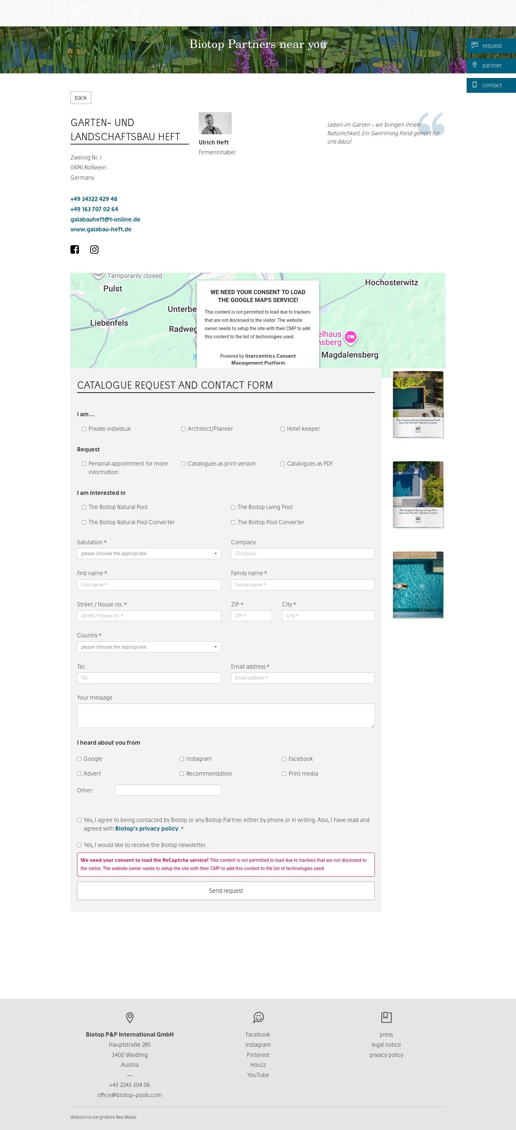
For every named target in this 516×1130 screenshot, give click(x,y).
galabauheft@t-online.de (105, 219)
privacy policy (386, 1054)
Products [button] (254, 16)
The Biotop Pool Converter (267, 522)
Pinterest (258, 1054)
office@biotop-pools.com (129, 1094)
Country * (89, 635)
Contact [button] (371, 16)
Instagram (196, 758)
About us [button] (294, 16)
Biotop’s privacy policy (146, 828)
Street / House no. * (102, 604)
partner (487, 65)
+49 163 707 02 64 (94, 209)
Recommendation (206, 773)
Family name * (249, 573)
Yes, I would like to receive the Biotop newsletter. (142, 844)
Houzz (258, 1064)
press (386, 1034)
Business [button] (333, 16)
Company (243, 542)
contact (487, 85)
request (487, 45)
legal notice (386, 1044)
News (402, 16)
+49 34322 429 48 (93, 198)
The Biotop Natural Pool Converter (128, 522)
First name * (92, 573)
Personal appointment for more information (125, 467)
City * (289, 604)
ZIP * (237, 604)
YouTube (258, 1074)
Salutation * (92, 542)
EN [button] (430, 16)
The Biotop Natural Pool (114, 506)
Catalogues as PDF (306, 463)
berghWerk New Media (114, 1117)
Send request (226, 890)
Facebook (297, 758)
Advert (89, 773)
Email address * (250, 666)
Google (89, 758)
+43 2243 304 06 (129, 1084)
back (81, 97)
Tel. (81, 666)
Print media (300, 773)
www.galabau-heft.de (101, 229)
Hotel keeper (300, 428)
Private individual (106, 428)
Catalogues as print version (218, 463)
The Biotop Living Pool (262, 506)
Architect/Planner (207, 428)
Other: (86, 790)
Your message (95, 697)
